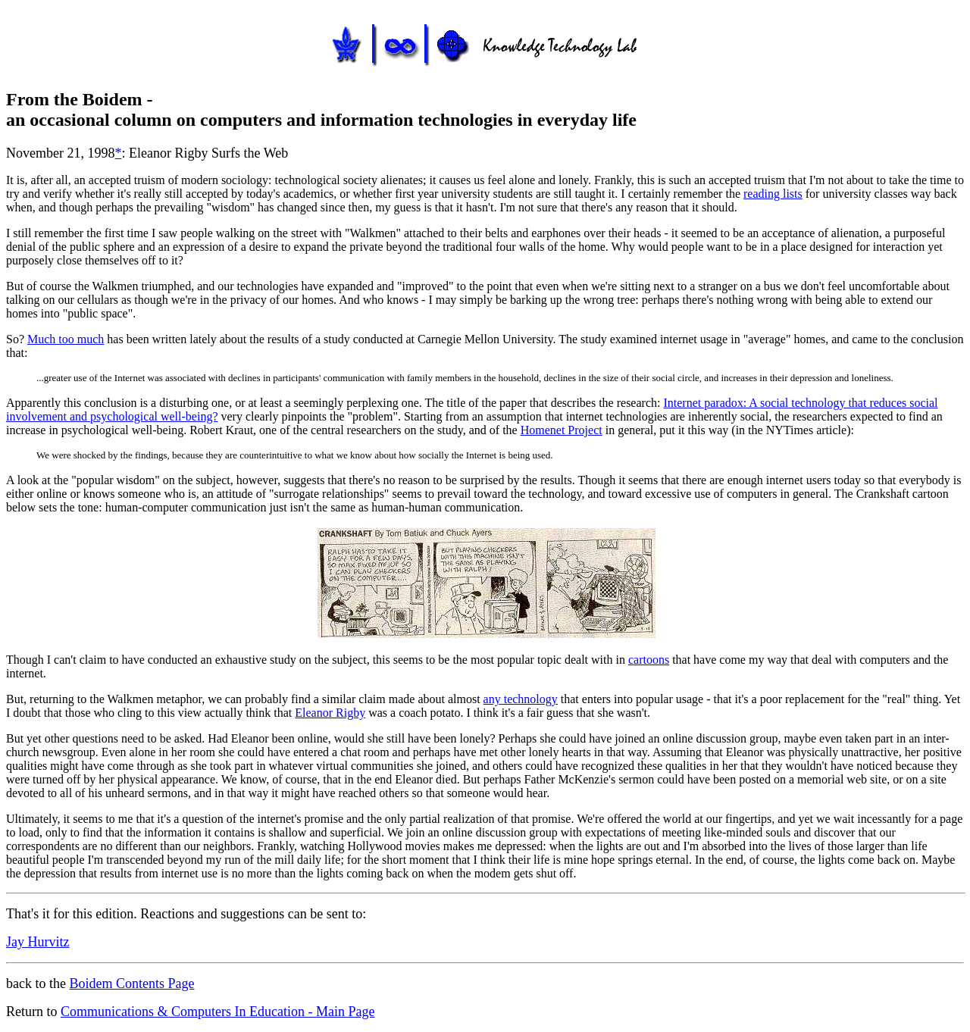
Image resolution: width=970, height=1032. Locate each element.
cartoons (648, 659)
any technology (520, 699)
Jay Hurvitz (37, 941)
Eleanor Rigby (330, 712)
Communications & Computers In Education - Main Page (217, 1011)
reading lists (773, 193)
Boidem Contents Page (131, 983)
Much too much (65, 339)
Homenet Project (561, 430)
